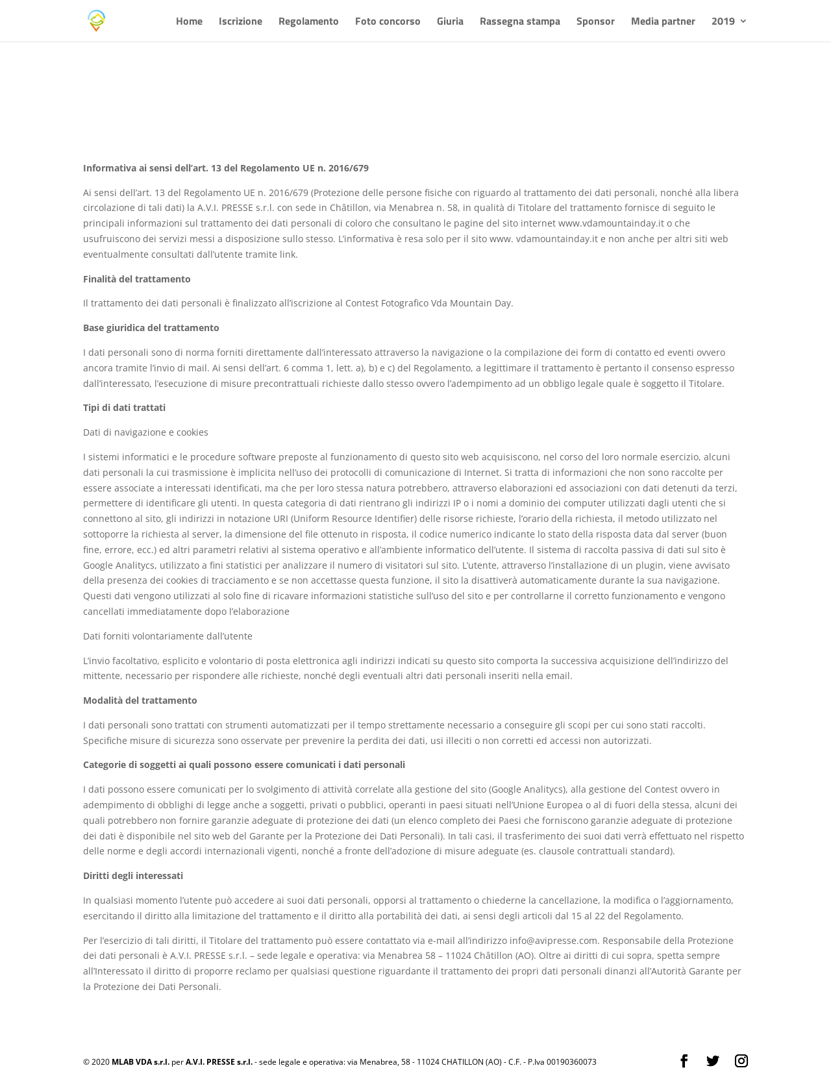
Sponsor (596, 22)
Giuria (450, 22)
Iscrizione (240, 22)
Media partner (663, 22)
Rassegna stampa (520, 22)
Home (189, 22)
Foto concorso (388, 22)
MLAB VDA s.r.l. (140, 1061)
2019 (723, 22)
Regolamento (309, 22)
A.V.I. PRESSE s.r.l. (219, 1061)
